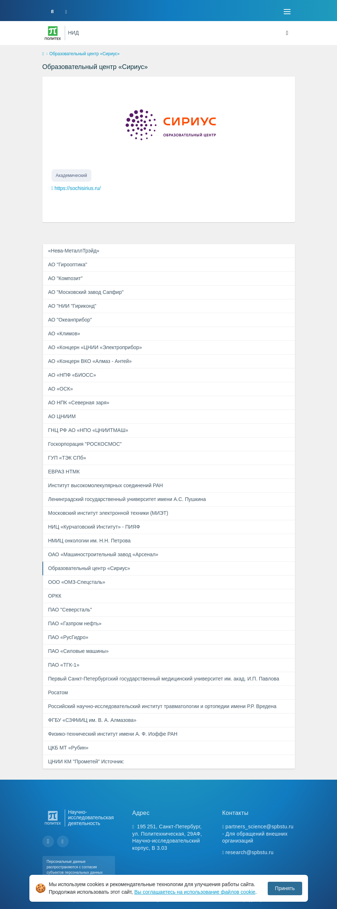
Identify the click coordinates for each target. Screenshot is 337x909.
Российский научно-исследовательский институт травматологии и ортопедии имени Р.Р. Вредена (162, 706)
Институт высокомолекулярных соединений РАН (105, 485)
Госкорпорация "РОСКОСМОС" (85, 444)
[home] (43, 54)
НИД (73, 33)
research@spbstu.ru (250, 852)
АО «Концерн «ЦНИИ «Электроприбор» (95, 347)
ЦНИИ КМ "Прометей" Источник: (86, 761)
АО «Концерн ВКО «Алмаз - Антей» (90, 361)
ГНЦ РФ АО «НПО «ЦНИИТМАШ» (88, 430)
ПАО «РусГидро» (68, 637)
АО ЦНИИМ (62, 416)
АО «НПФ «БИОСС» (72, 375)
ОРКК (55, 596)
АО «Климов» (64, 333)
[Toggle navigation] (287, 11)
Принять (285, 888)
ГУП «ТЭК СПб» (67, 458)
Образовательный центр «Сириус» (89, 568)
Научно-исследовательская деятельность (91, 818)
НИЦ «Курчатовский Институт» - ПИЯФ (94, 527)
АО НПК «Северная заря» (79, 402)
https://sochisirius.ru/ (77, 188)
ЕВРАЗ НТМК (64, 471)
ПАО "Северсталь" (70, 610)
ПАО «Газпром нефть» (75, 623)
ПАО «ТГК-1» (63, 665)
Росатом (58, 692)
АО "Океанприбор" (70, 320)
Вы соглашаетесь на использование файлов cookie (194, 892)
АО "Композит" (65, 278)
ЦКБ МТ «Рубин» (68, 748)
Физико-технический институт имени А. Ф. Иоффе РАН (113, 734)
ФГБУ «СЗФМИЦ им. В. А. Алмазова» (92, 720)
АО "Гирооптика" (67, 264)
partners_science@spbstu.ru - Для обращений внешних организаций (258, 834)
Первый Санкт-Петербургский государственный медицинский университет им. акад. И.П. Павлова (163, 679)
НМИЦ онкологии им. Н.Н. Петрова (89, 541)
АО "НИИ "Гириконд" (72, 306)
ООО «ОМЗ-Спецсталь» (77, 582)
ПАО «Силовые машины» (78, 651)
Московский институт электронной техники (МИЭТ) (108, 513)
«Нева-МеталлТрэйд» (73, 251)
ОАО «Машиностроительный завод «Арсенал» (103, 554)
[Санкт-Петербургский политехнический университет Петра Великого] (52, 33)
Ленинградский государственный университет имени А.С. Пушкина (127, 499)
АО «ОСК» (60, 389)
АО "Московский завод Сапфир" (86, 292)
